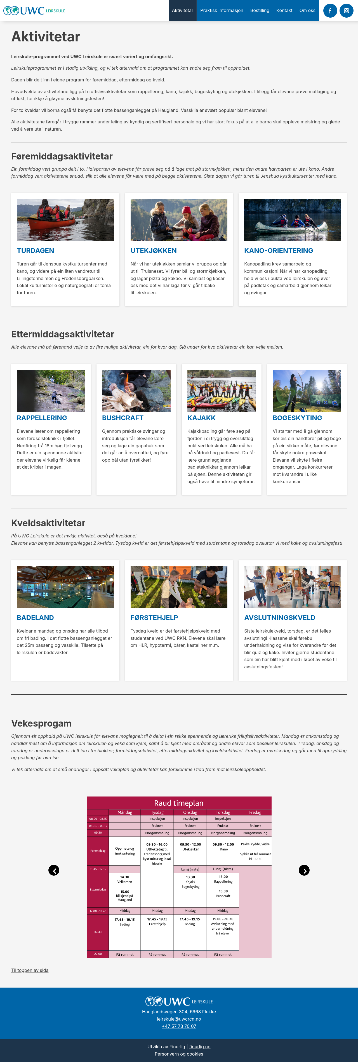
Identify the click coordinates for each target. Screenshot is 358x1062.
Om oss (307, 10)
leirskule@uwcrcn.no (179, 1019)
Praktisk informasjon (221, 10)
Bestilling (259, 10)
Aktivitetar (183, 10)
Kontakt (284, 10)
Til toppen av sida (29, 970)
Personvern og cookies (179, 1054)
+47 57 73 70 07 (179, 1026)
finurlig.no (199, 1046)
